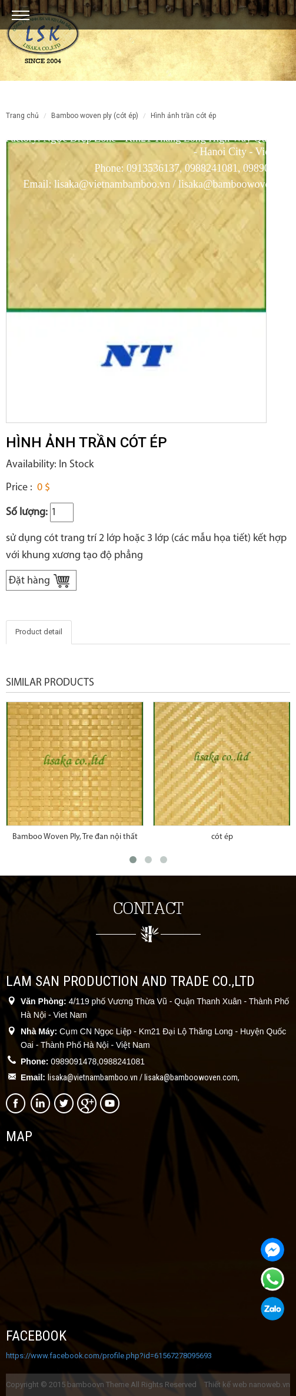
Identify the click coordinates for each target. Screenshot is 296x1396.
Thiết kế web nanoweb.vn (247, 1384)
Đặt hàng (29, 580)
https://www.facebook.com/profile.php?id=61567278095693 (109, 1355)
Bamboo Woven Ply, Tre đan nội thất (75, 837)
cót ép (222, 837)
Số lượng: (27, 512)
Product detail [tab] (38, 631)
